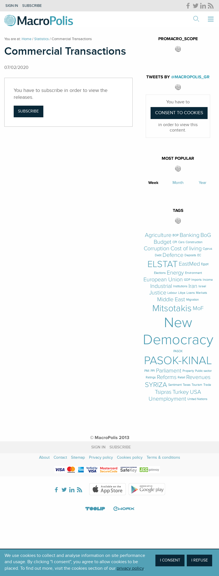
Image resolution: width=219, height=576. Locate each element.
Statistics (41, 39)
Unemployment (167, 399)
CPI (175, 242)
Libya (181, 293)
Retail (181, 377)
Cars (181, 242)
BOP (176, 235)
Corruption (156, 248)
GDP (187, 280)
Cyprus (207, 249)
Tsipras (163, 392)
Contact (60, 457)
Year (202, 182)
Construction (194, 242)
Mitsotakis (172, 308)
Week (153, 182)
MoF (198, 308)
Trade (207, 385)
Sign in (11, 5)
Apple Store (107, 489)
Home (26, 39)
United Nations (197, 399)
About (44, 457)
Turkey (181, 392)
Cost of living (186, 248)
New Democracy (178, 331)
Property (188, 371)
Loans (190, 293)
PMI (146, 371)
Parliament (168, 371)
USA (195, 392)
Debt (158, 255)
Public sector (203, 371)
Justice (157, 293)
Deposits (190, 255)
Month (178, 182)
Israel (202, 286)
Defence (173, 255)
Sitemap (78, 457)
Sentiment (175, 385)
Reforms (167, 377)
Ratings (151, 377)
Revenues (198, 377)
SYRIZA (156, 385)
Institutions (180, 286)
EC (199, 255)
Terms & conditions (163, 457)
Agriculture (158, 235)
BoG (205, 235)
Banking (189, 235)
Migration (192, 300)
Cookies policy (130, 457)
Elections (160, 273)
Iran (192, 286)
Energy (175, 273)
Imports (196, 280)
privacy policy (130, 568)
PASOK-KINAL (178, 360)
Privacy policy (101, 457)
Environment (193, 273)
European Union (163, 279)
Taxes (186, 385)
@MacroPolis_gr (190, 77)
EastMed (189, 264)
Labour (172, 293)
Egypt (204, 264)
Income (208, 280)
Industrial (161, 286)
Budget (162, 242)
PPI (153, 371)
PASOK (178, 351)
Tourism (197, 385)
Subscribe (32, 5)
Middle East (171, 299)
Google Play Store (147, 489)
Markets (201, 293)
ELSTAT (162, 264)
